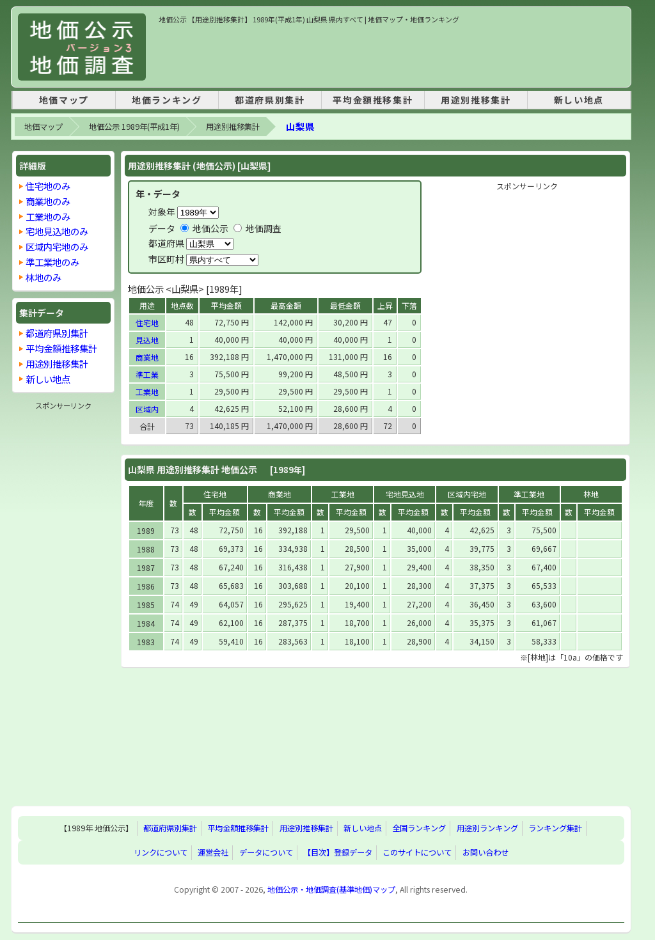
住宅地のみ (48, 185)
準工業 (147, 374)
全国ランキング (419, 828)
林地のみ (43, 277)
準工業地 (529, 494)
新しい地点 (579, 99)
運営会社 (213, 852)
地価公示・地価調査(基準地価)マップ (331, 889)
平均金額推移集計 (373, 99)
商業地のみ (48, 201)
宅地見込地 (405, 494)
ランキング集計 (555, 828)
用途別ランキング (487, 828)
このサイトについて (417, 852)
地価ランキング (166, 99)
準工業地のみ (52, 262)
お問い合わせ (485, 852)
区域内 (147, 408)
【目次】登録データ (337, 852)
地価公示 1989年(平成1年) (134, 126)
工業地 (147, 391)
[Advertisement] (391, 53)
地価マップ (64, 99)
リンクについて (160, 852)
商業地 (147, 357)
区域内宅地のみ (57, 246)
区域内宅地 (467, 494)
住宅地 (147, 322)
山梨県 (300, 126)
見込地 (147, 339)
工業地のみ (48, 216)
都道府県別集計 (269, 99)
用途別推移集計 (475, 99)
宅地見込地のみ (57, 231)
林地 (591, 494)
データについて (266, 852)
